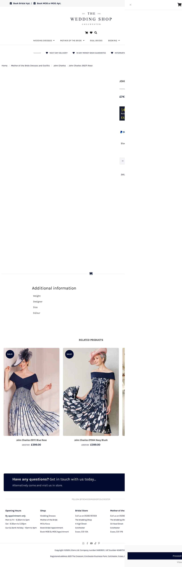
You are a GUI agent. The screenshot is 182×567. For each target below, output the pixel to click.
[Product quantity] (128, 161)
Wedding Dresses (48, 516)
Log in (167, 3)
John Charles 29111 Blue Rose (31, 440)
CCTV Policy (150, 524)
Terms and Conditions (155, 528)
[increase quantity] (134, 161)
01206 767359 (90, 516)
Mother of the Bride (48, 520)
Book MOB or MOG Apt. (47, 3)
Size (123, 143)
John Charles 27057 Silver (150, 440)
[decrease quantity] (122, 161)
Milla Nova (45, 524)
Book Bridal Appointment (51, 528)
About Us (149, 516)
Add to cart (148, 161)
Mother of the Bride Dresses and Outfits (30, 65)
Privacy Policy (151, 520)
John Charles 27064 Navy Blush (91, 440)
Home (4, 65)
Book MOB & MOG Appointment (54, 532)
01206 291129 (125, 516)
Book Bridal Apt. (20, 3)
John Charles (59, 65)
